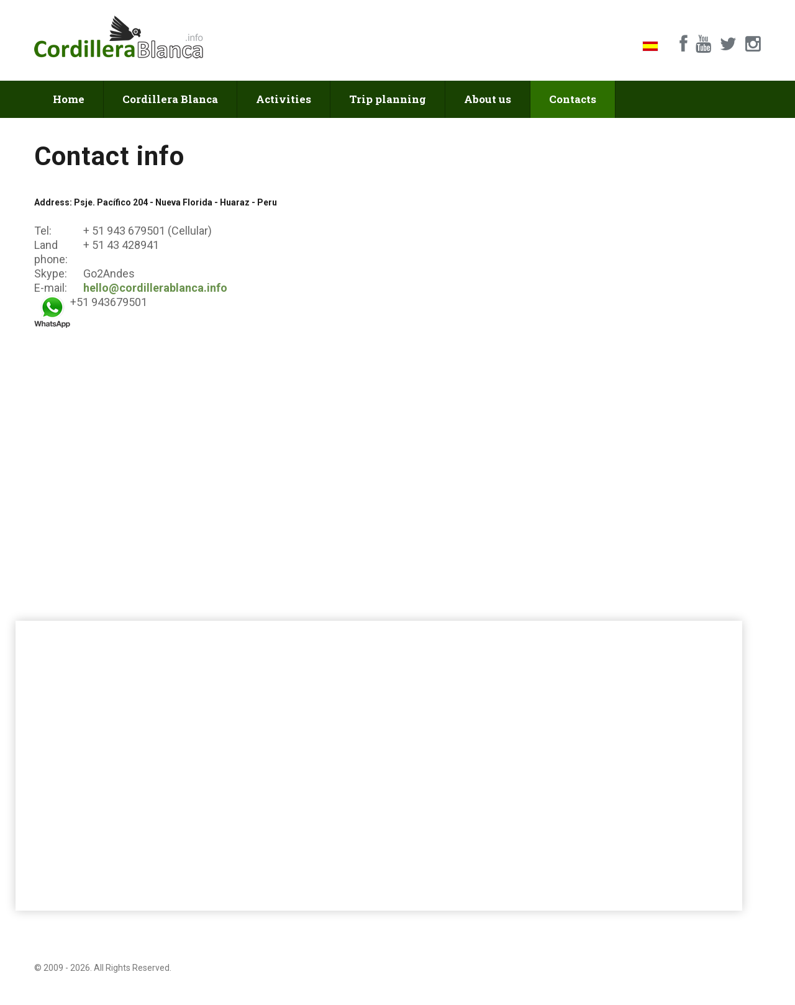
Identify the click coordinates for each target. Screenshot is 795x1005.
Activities (283, 99)
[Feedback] (582, 353)
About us (487, 99)
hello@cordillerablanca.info (155, 287)
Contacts (572, 99)
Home (68, 99)
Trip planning (387, 99)
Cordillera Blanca (170, 99)
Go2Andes (108, 273)
